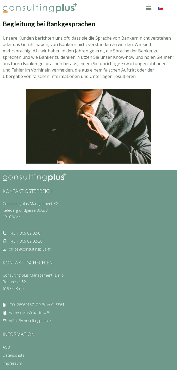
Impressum (12, 363)
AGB (6, 347)
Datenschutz (13, 355)
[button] (148, 7)
